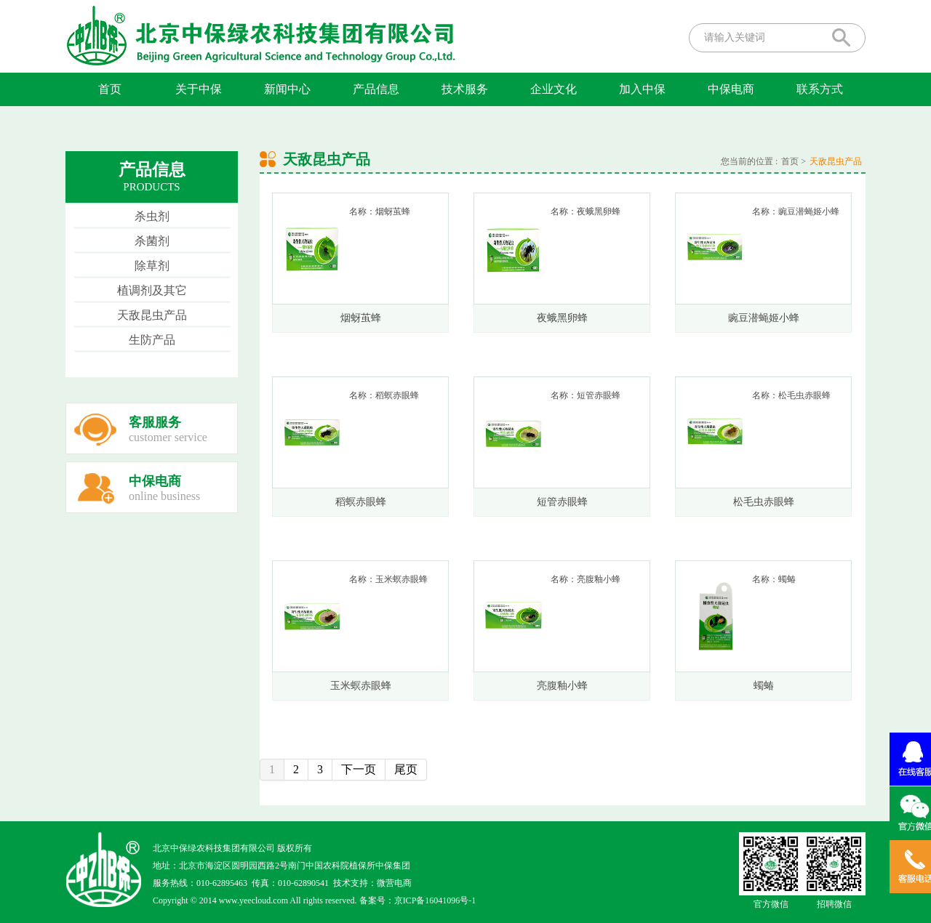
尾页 (405, 769)
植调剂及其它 (152, 290)
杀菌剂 (152, 241)
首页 (109, 89)
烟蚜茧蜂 (360, 318)
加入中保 (642, 89)
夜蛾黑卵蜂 (562, 318)
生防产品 (152, 340)
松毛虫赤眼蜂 (763, 501)
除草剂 (152, 265)
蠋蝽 (764, 685)
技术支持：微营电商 (372, 883)
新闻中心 (287, 89)
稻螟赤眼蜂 (360, 501)
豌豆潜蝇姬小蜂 (763, 318)
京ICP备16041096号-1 (435, 900)
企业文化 (553, 89)
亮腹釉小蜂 (562, 685)
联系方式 (819, 89)
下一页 (358, 769)
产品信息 (376, 89)
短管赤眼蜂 (562, 501)
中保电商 (731, 89)
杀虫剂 (152, 216)
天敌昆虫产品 (152, 315)
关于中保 (198, 89)
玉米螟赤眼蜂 (360, 685)
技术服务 (464, 89)
